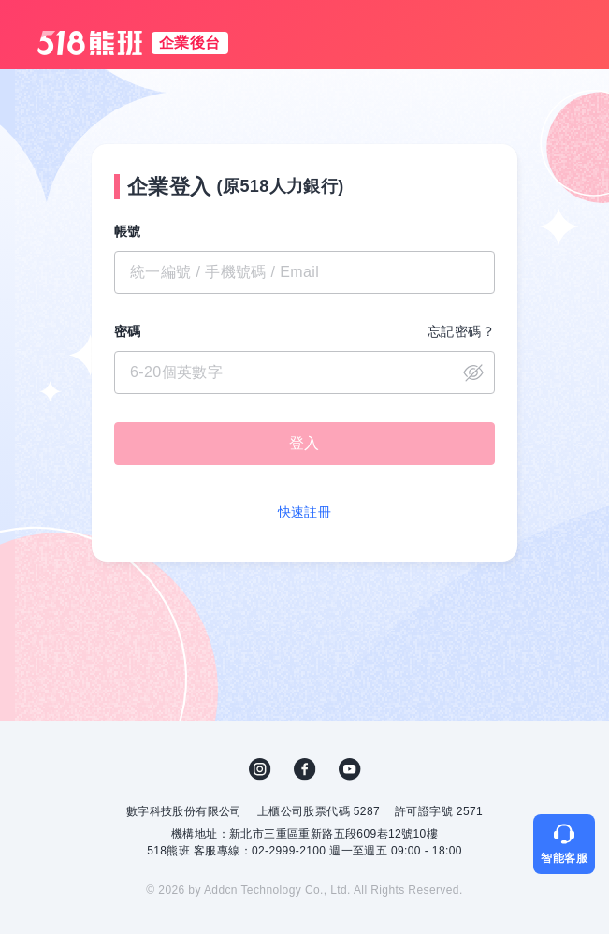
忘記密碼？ (461, 331)
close (473, 372)
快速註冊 (305, 511)
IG (260, 769)
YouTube (350, 769)
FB (305, 769)
